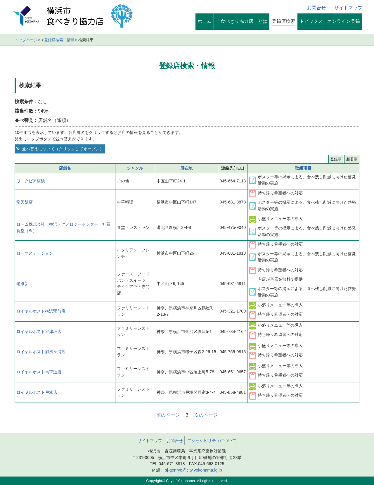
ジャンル (135, 168)
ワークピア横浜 (30, 181)
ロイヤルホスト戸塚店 (36, 392)
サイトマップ (348, 7)
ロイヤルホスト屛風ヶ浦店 (40, 351)
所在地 (186, 168)
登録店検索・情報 (59, 40)
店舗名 (65, 168)
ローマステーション (34, 253)
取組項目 (303, 168)
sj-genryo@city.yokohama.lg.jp (193, 470)
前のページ (168, 414)
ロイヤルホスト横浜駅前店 (40, 311)
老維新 (22, 283)
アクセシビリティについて (211, 440)
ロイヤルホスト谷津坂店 (38, 331)
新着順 (352, 159)
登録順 (336, 159)
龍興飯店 (24, 202)
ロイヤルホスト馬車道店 (38, 372)
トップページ (26, 40)
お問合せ (316, 7)
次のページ (206, 414)
